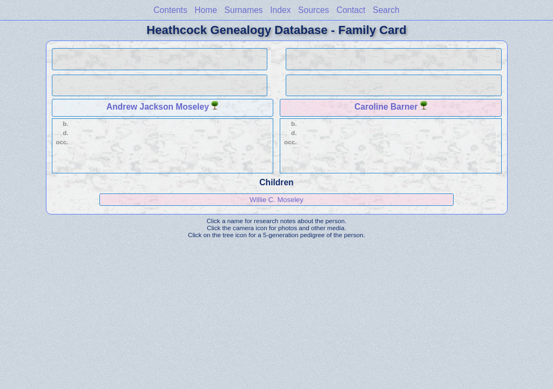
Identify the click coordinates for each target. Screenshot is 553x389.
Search (386, 10)
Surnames (244, 10)
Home (205, 10)
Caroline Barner (385, 106)
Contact (351, 10)
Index (280, 10)
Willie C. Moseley (276, 200)
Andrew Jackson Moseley (157, 106)
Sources (313, 10)
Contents (170, 10)
